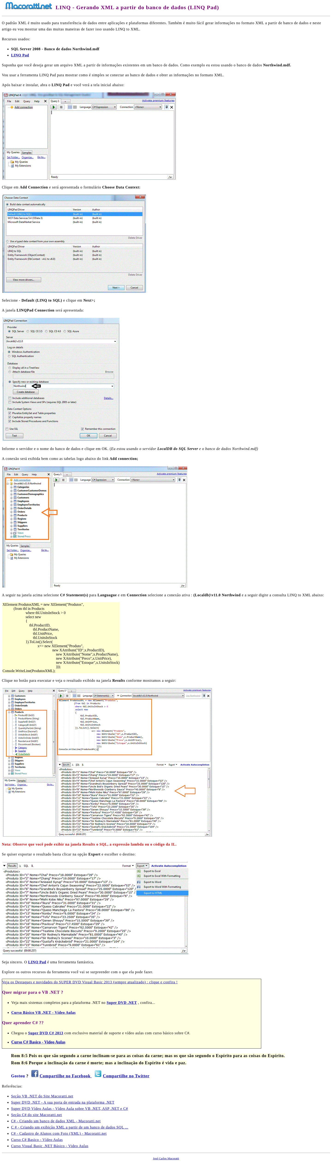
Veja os (8, 982)
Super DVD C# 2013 (45, 1033)
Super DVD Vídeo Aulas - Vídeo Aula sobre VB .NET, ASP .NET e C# (69, 1109)
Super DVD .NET (122, 1003)
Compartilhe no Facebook (66, 1076)
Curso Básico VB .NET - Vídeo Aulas (43, 1012)
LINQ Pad (37, 962)
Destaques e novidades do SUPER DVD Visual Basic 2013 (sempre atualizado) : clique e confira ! (96, 982)
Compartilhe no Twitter (126, 1076)
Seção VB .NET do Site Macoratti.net (42, 1096)
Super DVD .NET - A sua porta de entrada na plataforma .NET (62, 1102)
